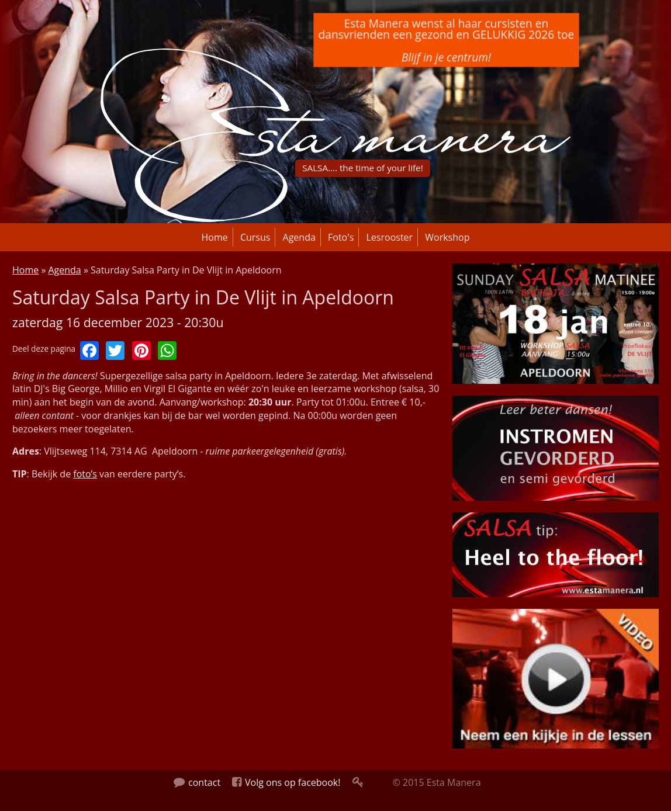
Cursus (255, 237)
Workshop (447, 237)
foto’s (85, 473)
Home (215, 237)
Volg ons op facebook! (286, 782)
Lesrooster (389, 237)
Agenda (299, 237)
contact (197, 782)
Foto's (341, 237)
